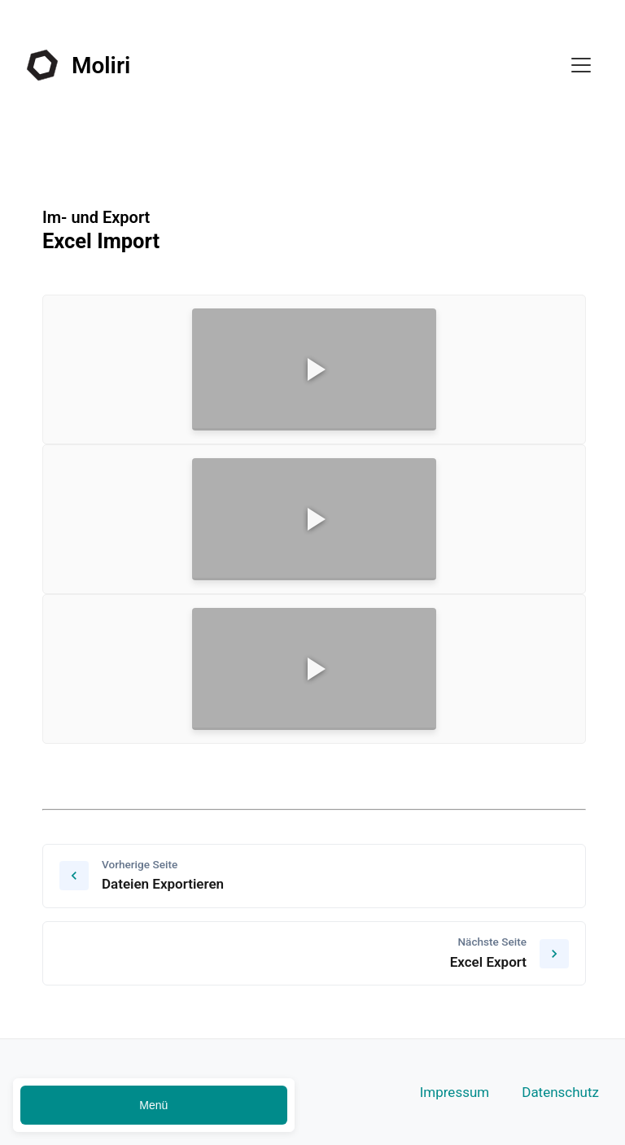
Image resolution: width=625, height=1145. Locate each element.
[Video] (314, 369)
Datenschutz (560, 1092)
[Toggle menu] (581, 65)
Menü (153, 1105)
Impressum (455, 1092)
